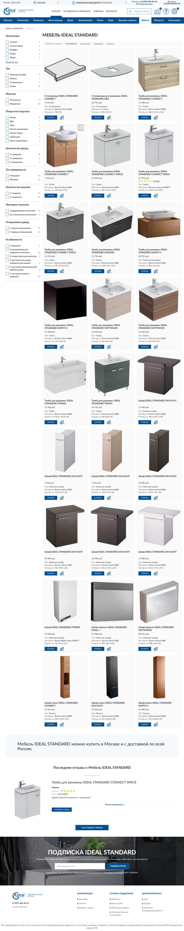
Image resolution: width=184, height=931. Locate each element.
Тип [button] (8, 69)
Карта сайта (117, 904)
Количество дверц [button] (17, 148)
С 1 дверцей (15, 154)
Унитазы (8, 20)
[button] (144, 4)
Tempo (13, 58)
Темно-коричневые (18, 141)
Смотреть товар (61, 810)
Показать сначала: (53, 44)
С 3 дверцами (16, 162)
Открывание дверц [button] (17, 222)
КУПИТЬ (50, 117)
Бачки (100, 20)
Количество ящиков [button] (18, 187)
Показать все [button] (12, 62)
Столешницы (16, 82)
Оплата (82, 904)
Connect (13, 42)
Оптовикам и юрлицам (76, 11)
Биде (111, 20)
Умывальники (85, 20)
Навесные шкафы (18, 75)
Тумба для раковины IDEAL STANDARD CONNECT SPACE (94, 782)
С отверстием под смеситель (23, 256)
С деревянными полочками (22, 211)
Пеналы (13, 79)
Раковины (38, 20)
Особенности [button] (14, 239)
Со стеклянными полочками (23, 215)
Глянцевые (15, 176)
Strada (13, 54)
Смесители (23, 20)
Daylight (13, 50)
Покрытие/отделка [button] (17, 111)
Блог (146, 899)
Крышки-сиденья (127, 20)
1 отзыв (156, 181)
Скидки (147, 904)
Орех (12, 125)
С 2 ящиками (16, 197)
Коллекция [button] (12, 36)
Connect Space (16, 46)
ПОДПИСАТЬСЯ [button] (118, 866)
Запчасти (159, 20)
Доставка (83, 899)
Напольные (15, 100)
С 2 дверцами (16, 158)
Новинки (98, 11)
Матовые (14, 180)
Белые (13, 118)
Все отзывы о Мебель (92, 828)
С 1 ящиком (15, 193)
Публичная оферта (120, 908)
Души (70, 20)
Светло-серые (16, 133)
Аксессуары (174, 20)
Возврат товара (86, 908)
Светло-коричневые (19, 129)
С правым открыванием (21, 232)
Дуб (11, 121)
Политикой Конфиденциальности (88, 873)
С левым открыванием (20, 228)
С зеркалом (15, 246)
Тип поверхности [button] (16, 170)
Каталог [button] (56, 11)
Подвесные (15, 104)
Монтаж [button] (11, 94)
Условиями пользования (113, 873)
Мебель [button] (145, 20)
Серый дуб (15, 137)
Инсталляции (56, 20)
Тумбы (13, 86)
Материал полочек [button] (17, 205)
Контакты (111, 11)
